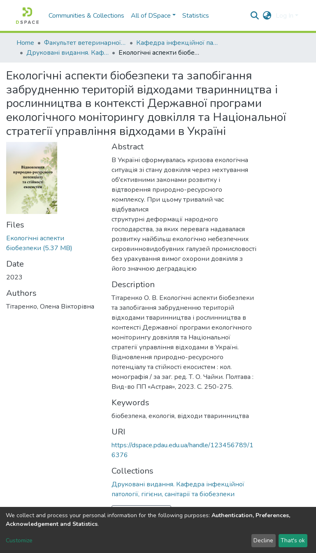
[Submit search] (254, 15)
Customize (19, 540)
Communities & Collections (86, 15)
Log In (284, 15)
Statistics (195, 15)
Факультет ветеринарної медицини (85, 42)
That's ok (293, 540)
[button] (267, 16)
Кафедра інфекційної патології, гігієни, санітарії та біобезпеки (177, 42)
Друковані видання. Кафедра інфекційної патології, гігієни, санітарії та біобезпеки (67, 52)
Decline (263, 540)
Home (25, 42)
